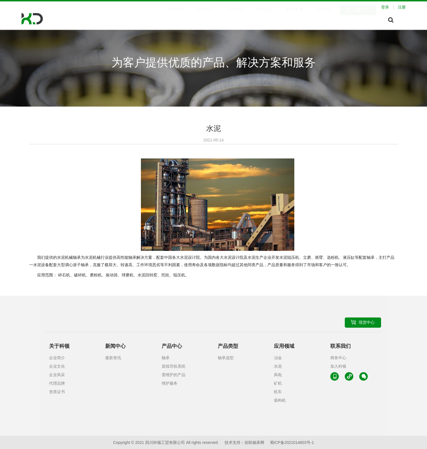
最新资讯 (113, 357)
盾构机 (280, 400)
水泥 (278, 366)
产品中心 (235, 15)
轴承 (166, 357)
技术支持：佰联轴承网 (244, 442)
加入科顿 (338, 366)
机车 (278, 391)
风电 (278, 374)
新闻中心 (205, 15)
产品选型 (265, 15)
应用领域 (284, 346)
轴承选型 (226, 357)
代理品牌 (57, 383)
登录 (389, 7)
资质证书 (57, 391)
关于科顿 (175, 15)
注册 (402, 7)
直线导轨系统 (173, 366)
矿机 (278, 383)
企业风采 (57, 374)
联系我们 (324, 15)
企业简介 (57, 357)
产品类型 (228, 346)
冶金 (278, 357)
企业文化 (57, 366)
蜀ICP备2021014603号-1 (292, 442)
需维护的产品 (173, 374)
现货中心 (361, 16)
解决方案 (294, 15)
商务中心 (338, 357)
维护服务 (169, 383)
